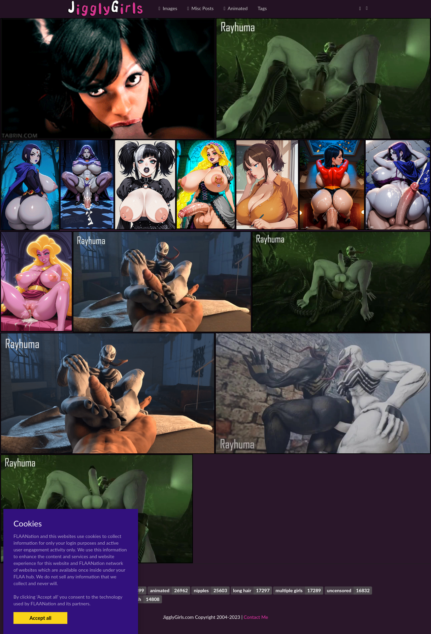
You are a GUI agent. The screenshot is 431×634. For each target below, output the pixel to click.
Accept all (40, 618)
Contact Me (256, 617)
